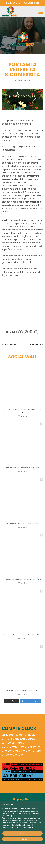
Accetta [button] (22, 833)
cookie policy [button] (10, 816)
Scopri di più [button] (22, 839)
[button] (22, 107)
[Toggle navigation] (40, 13)
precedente (10, 344)
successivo (35, 344)
